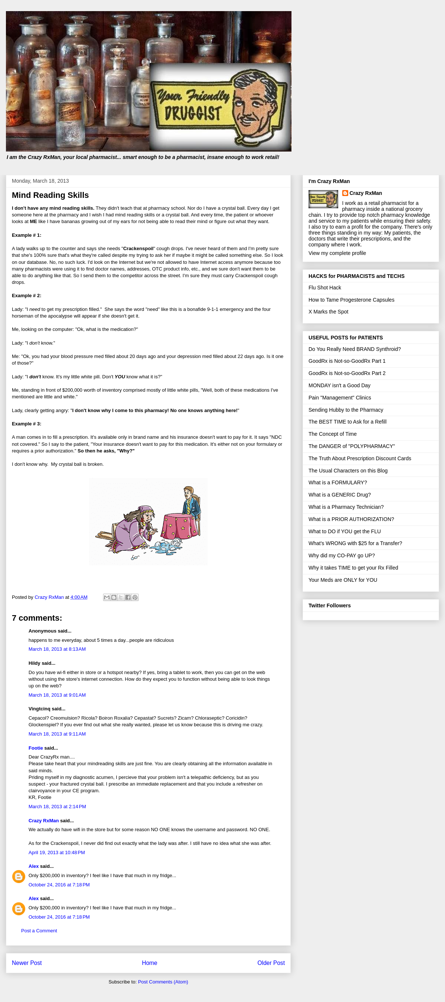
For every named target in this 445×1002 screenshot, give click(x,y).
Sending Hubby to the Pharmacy (346, 410)
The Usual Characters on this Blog (348, 471)
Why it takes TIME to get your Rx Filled (353, 568)
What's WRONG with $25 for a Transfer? (355, 543)
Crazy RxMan (44, 820)
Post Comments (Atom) (163, 982)
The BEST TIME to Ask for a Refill (347, 422)
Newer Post (27, 963)
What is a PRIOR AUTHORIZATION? (351, 519)
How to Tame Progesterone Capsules (352, 300)
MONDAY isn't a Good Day (339, 385)
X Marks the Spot (328, 312)
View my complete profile (337, 253)
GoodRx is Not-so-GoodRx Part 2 (347, 373)
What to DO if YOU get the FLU (345, 531)
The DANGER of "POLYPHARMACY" (352, 446)
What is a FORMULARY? (338, 482)
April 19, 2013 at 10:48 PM (57, 852)
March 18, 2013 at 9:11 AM (57, 734)
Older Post (271, 963)
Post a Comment (39, 930)
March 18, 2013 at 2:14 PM (57, 806)
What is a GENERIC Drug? (340, 495)
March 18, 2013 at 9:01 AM (57, 695)
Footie (36, 748)
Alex (34, 866)
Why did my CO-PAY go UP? (342, 555)
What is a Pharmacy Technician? (346, 507)
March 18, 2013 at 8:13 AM (57, 649)
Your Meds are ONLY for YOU (343, 580)
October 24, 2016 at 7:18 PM (59, 884)
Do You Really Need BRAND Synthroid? (355, 349)
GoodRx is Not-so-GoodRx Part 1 (347, 361)
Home (150, 963)
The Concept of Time (333, 434)
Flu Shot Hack (325, 288)
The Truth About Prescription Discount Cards (360, 458)
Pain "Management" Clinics (340, 398)
